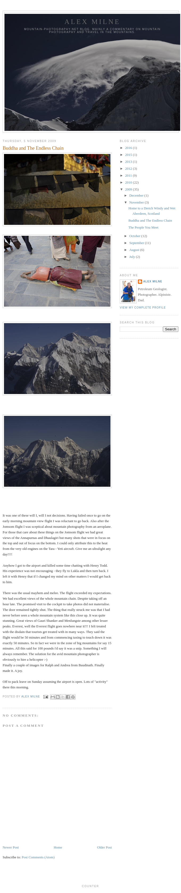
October (135, 236)
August (134, 250)
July (132, 257)
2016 (129, 148)
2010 (129, 182)
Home (58, 847)
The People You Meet (143, 227)
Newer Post (11, 847)
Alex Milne (92, 22)
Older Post (104, 847)
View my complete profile (143, 307)
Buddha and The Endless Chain (150, 220)
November (137, 202)
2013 (129, 162)
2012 (129, 169)
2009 (129, 189)
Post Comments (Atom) (38, 857)
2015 (129, 155)
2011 (129, 175)
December (137, 195)
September (137, 243)
